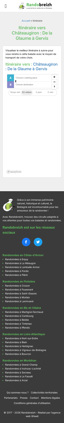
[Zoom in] (54, 76)
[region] (32, 124)
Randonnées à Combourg (19, 315)
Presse (23, 397)
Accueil (26, 20)
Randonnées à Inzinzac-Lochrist (23, 368)
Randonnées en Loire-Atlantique (24, 334)
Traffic (15, 92)
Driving (27, 92)
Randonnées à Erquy (16, 259)
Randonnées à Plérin (16, 274)
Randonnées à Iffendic (17, 327)
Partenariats (11, 397)
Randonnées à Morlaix (17, 297)
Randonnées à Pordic (17, 271)
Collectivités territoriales (44, 392)
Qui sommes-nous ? (18, 392)
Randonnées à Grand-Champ (21, 364)
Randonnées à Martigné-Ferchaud (24, 311)
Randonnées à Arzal (16, 380)
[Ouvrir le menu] (6, 6)
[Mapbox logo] (14, 172)
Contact (34, 397)
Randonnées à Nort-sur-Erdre (21, 338)
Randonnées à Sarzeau (18, 372)
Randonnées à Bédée (17, 319)
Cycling (50, 92)
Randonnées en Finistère (19, 281)
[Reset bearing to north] (54, 86)
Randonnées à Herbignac (19, 346)
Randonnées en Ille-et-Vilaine (22, 307)
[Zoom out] (54, 81)
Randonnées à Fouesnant (19, 289)
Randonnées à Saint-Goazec (21, 293)
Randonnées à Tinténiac (18, 323)
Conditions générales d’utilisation (32, 403)
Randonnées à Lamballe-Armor (22, 267)
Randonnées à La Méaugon (20, 263)
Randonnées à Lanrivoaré (19, 301)
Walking (39, 92)
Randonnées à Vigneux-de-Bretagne (25, 350)
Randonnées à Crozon (17, 285)
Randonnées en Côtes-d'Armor (23, 255)
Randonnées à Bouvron (18, 353)
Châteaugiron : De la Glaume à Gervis (31, 66)
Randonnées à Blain (16, 342)
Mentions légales (50, 397)
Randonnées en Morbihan (19, 360)
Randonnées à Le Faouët (19, 376)
